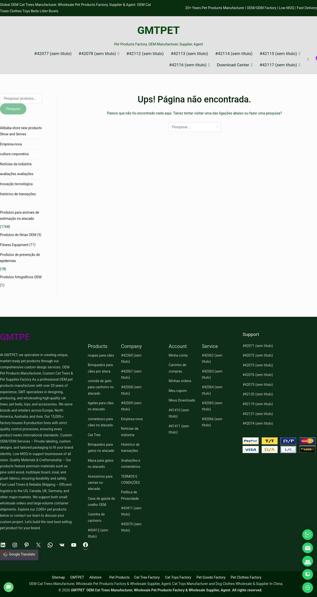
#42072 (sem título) (258, 355)
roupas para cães (101, 355)
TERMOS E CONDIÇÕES (130, 479)
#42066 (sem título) (212, 422)
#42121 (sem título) (258, 414)
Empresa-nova (11, 144)
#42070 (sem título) (131, 527)
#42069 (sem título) (131, 406)
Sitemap (58, 577)
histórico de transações (18, 194)
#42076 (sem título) (258, 375)
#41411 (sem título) (179, 429)
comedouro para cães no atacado (100, 422)
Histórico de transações (130, 448)
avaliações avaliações (16, 174)
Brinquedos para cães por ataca (100, 368)
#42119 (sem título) (258, 404)
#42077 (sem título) (53, 54)
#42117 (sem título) (278, 65)
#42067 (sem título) (131, 374)
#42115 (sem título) (278, 54)
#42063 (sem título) (212, 374)
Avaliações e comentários (130, 463)
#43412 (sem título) (98, 533)
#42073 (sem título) (258, 365)
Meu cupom (178, 391)
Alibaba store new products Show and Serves (21, 131)
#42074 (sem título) (258, 423)
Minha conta (178, 355)
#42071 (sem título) (258, 346)
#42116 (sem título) (187, 65)
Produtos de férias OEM (18, 235)
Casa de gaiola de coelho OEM (101, 502)
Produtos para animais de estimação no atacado (19, 215)
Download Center (233, 65)
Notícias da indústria (15, 164)
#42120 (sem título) (258, 394)
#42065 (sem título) (212, 406)
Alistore (95, 577)
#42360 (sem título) (131, 358)
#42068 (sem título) (131, 390)
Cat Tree (94, 435)
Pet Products (119, 577)
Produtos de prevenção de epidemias (20, 258)
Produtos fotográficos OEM (21, 277)
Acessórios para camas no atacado (100, 482)
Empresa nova (132, 419)
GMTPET (158, 30)
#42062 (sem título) (212, 358)
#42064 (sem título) (212, 390)
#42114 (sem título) (234, 54)
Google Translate (19, 554)
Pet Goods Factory (210, 577)
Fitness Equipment (14, 245)
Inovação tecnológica (16, 184)
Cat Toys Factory (178, 577)
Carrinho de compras (177, 368)
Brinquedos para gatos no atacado (101, 448)
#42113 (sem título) (189, 54)
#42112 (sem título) (145, 54)
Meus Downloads (182, 400)
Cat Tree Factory (147, 577)
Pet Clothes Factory (246, 577)
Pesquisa (13, 109)
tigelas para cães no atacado (101, 406)
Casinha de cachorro (96, 517)
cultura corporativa (14, 154)
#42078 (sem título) (97, 54)
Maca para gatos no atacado (100, 463)
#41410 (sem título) (179, 413)
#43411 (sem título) (131, 511)
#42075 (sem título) (258, 385)
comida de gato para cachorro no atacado (101, 387)
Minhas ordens (180, 381)
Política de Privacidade (130, 495)
